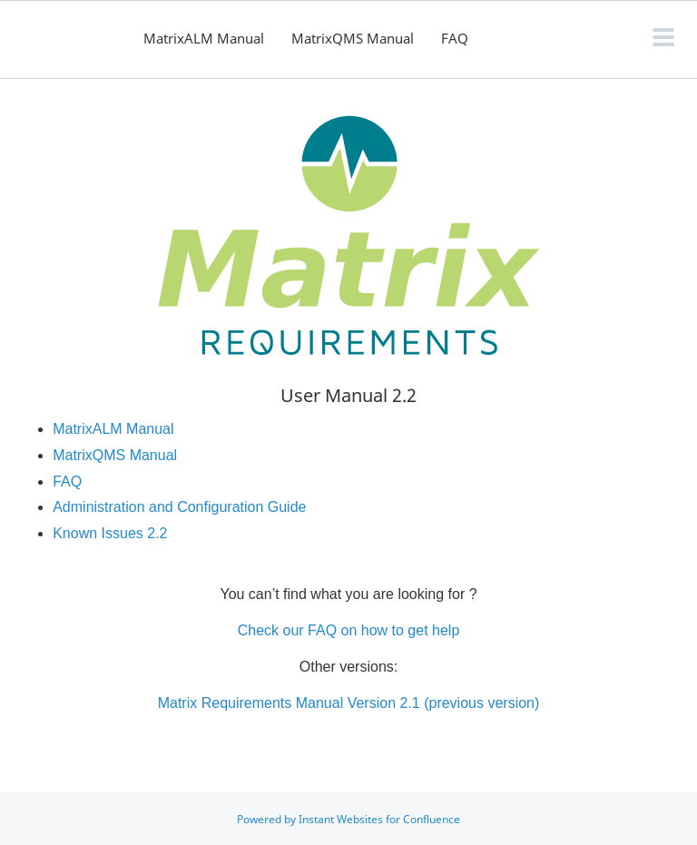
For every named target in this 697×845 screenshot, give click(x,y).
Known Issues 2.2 (110, 533)
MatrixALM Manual (203, 38)
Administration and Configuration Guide (179, 507)
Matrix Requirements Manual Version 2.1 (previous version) (349, 703)
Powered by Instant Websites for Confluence (348, 819)
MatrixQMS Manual (352, 38)
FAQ (454, 38)
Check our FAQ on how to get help (349, 630)
